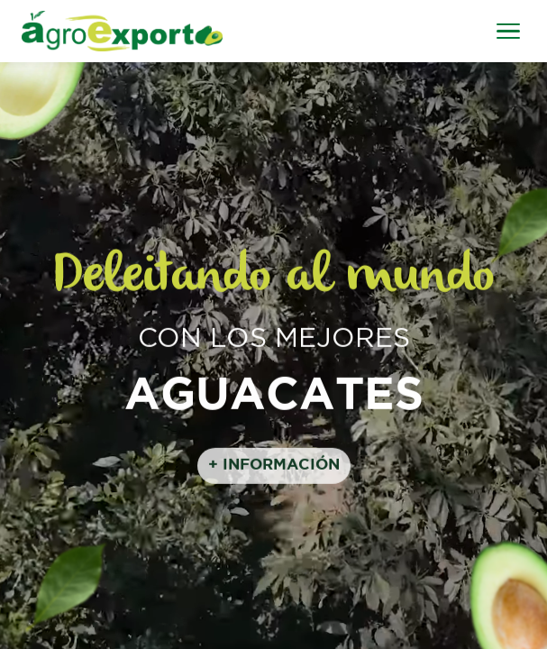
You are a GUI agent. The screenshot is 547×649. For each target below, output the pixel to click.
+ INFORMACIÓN (274, 467)
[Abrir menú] (508, 31)
